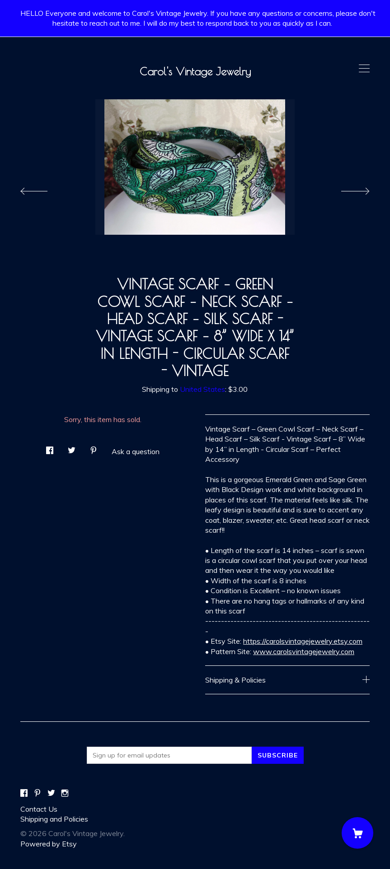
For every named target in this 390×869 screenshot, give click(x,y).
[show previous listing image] (43, 188)
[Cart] (357, 833)
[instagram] (64, 793)
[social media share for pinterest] (93, 447)
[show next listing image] (347, 188)
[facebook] (24, 793)
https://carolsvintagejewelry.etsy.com (302, 641)
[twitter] (51, 793)
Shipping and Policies (54, 818)
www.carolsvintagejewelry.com (303, 651)
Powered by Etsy (48, 843)
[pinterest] (37, 793)
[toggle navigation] (364, 68)
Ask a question (136, 451)
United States (202, 389)
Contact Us (38, 808)
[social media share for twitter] (71, 447)
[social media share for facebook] (49, 447)
